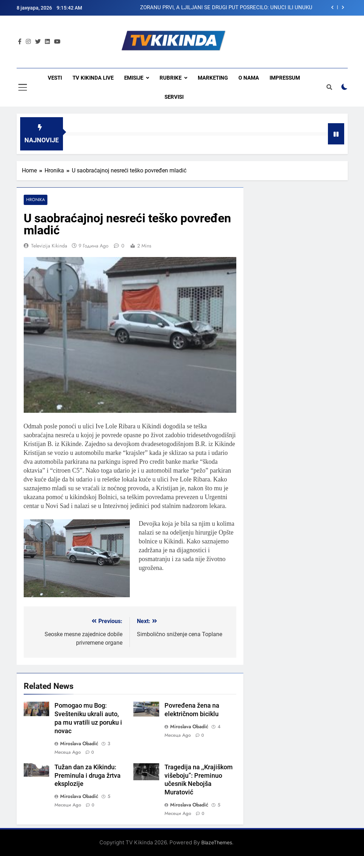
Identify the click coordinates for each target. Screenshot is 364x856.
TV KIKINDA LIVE (93, 78)
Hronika (35, 200)
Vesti (55, 78)
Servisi (174, 97)
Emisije (133, 78)
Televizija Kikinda (49, 245)
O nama (248, 78)
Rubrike (170, 78)
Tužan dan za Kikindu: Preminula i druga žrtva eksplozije (87, 776)
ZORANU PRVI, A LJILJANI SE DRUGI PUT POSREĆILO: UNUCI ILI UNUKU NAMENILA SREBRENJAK (226, 8)
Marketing (213, 78)
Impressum (285, 78)
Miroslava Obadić (79, 743)
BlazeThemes (216, 843)
